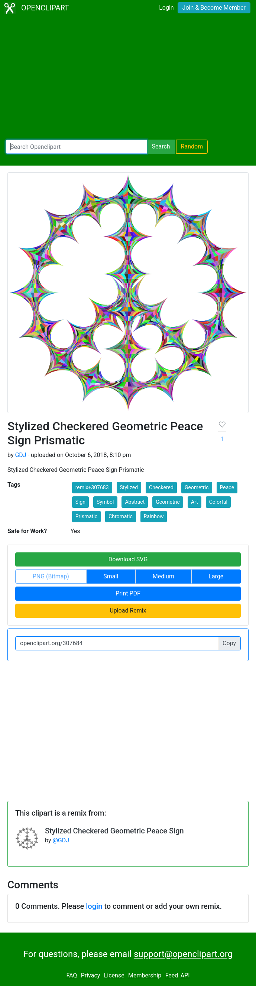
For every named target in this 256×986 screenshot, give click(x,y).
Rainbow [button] (154, 516)
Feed (171, 975)
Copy (229, 643)
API (185, 975)
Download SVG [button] (128, 559)
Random (192, 146)
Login (166, 7)
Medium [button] (163, 576)
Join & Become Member (214, 7)
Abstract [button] (135, 502)
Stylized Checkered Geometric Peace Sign (114, 830)
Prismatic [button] (86, 516)
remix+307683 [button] (92, 487)
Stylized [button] (129, 487)
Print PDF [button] (128, 593)
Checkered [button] (161, 487)
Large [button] (215, 576)
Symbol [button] (105, 502)
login (94, 906)
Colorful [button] (218, 502)
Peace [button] (227, 487)
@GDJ (60, 840)
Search (161, 146)
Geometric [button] (197, 487)
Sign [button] (80, 502)
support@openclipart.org (183, 954)
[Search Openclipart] (76, 147)
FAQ (71, 975)
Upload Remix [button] (128, 610)
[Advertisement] (128, 78)
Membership (144, 975)
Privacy (90, 975)
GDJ (20, 454)
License (114, 975)
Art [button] (194, 502)
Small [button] (110, 576)
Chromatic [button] (120, 516)
